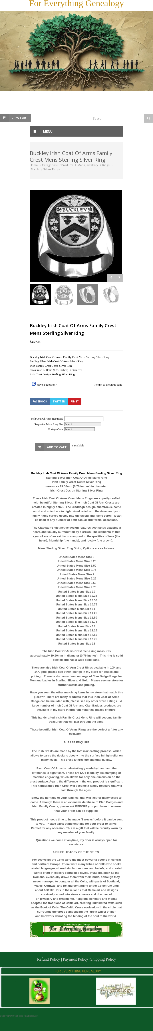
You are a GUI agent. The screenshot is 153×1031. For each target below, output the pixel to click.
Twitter (59, 401)
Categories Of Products (57, 165)
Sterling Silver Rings (45, 169)
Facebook (39, 401)
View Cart (20, 118)
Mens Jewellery (88, 165)
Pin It (74, 401)
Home (34, 165)
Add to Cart (57, 447)
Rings (106, 165)
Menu (41, 131)
